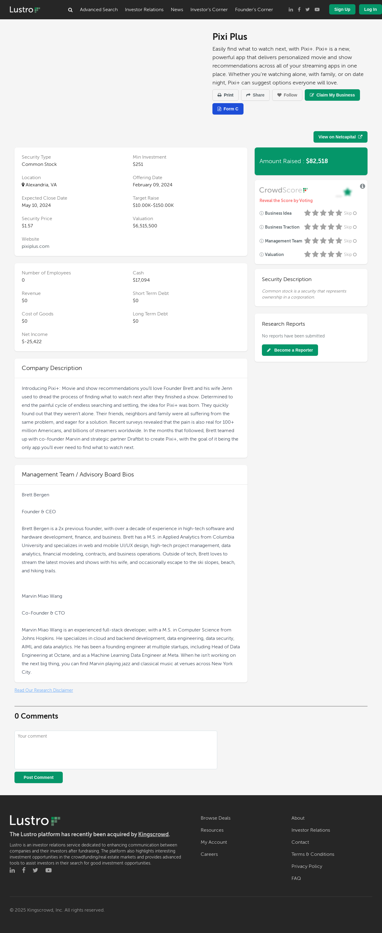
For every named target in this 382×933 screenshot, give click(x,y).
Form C (228, 108)
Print (226, 95)
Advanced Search (99, 9)
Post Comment (39, 777)
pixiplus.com (35, 246)
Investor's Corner (209, 9)
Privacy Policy (306, 866)
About (297, 818)
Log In (370, 9)
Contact (300, 842)
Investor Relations (144, 9)
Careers (209, 854)
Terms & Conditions (312, 854)
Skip (351, 213)
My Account (214, 842)
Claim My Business (332, 95)
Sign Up (342, 9)
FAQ (296, 878)
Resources (212, 830)
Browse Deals (216, 818)
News (177, 9)
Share (255, 95)
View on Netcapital (340, 136)
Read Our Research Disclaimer (43, 690)
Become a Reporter (290, 350)
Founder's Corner (254, 9)
